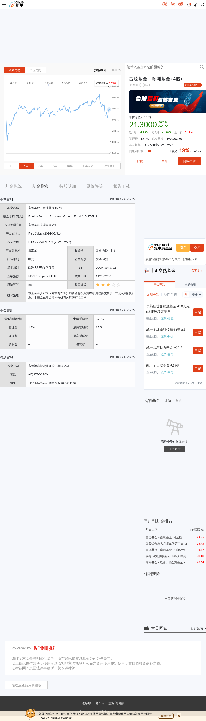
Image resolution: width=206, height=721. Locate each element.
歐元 (146, 84)
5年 (55, 166)
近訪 (167, 400)
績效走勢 (14, 70)
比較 (140, 161)
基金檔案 (40, 186)
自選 (178, 400)
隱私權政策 (65, 718)
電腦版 (86, 703)
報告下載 (121, 186)
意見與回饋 (116, 703)
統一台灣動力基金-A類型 (164, 347)
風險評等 (94, 186)
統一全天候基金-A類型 (162, 365)
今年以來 (87, 166)
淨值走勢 (35, 70)
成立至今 (109, 166)
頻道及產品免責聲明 (26, 685)
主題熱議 (190, 284)
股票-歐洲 (135, 84)
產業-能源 (167, 318)
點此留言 (197, 628)
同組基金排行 (192, 84)
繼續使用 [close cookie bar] (166, 716)
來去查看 (175, 449)
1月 (12, 166)
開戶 (183, 247)
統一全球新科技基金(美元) (165, 329)
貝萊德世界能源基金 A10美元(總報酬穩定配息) (168, 309)
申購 (198, 312)
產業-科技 (167, 336)
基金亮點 (159, 284)
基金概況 (13, 186)
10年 (70, 166)
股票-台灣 (167, 354)
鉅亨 (16, 4)
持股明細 (67, 186)
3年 (40, 166)
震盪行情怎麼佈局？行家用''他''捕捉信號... (172, 259)
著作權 (100, 703)
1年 (26, 166)
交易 (197, 247)
